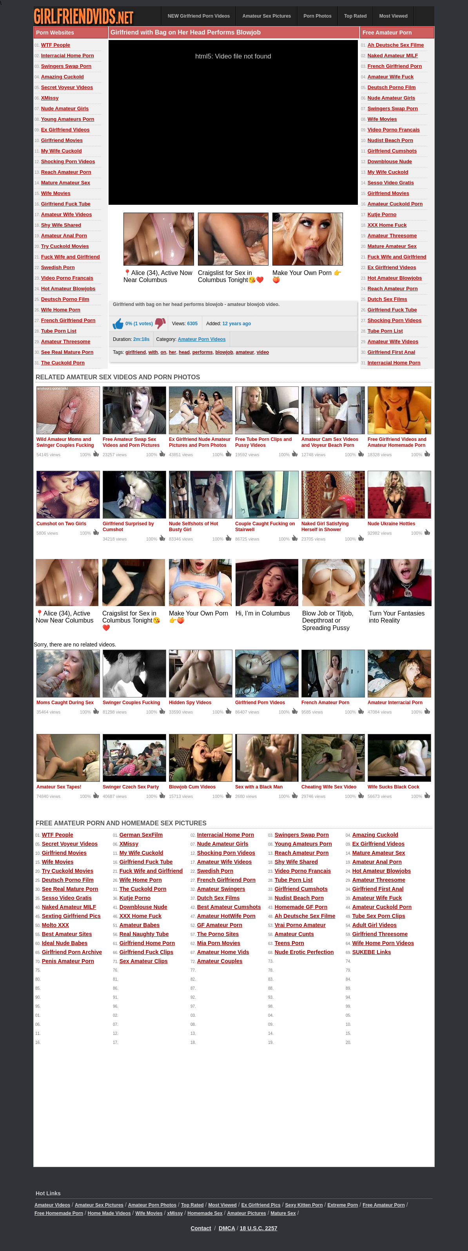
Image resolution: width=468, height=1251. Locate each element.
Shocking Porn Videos (68, 161)
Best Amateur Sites (67, 934)
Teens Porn (289, 943)
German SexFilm (141, 835)
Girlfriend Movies (62, 140)
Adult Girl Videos (374, 925)
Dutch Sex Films (387, 299)
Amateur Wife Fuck (391, 77)
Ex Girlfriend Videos (65, 130)
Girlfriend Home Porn (147, 943)
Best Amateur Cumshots (229, 907)
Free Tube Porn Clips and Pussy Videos (263, 442)
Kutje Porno (382, 214)
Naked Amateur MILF (393, 55)
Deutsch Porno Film (65, 299)
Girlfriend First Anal (391, 352)
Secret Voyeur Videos (67, 87)
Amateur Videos (52, 1205)
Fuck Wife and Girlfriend (70, 257)
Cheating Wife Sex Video (328, 787)
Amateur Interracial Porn (395, 702)
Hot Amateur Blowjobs (68, 288)
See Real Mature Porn (67, 352)
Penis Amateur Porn (68, 961)
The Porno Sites (218, 934)
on (163, 352)
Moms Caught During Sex (65, 702)
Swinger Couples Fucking (131, 702)
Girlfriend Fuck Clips (147, 952)
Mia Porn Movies (218, 943)
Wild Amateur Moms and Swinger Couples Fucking (65, 442)
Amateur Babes (140, 925)
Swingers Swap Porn (66, 66)
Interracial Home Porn (67, 55)
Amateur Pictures (246, 1213)
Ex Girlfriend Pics (261, 1205)
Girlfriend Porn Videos (260, 702)
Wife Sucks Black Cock (393, 787)
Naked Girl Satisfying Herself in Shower (325, 526)
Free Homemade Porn (58, 1213)
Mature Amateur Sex (65, 183)
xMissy (175, 1213)
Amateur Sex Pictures (266, 16)
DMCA (227, 1228)
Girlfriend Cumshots (392, 151)
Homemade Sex (204, 1213)
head (184, 352)
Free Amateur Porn (384, 1205)
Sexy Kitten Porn (304, 1205)
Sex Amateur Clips (144, 961)
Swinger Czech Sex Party (131, 787)
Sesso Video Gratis (391, 183)
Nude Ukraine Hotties (391, 523)
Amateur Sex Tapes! (59, 787)
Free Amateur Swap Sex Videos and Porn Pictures (131, 442)
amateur (245, 352)
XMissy (50, 98)
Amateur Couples (220, 961)
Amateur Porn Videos (202, 339)
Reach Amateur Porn (66, 172)
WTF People (55, 45)
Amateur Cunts (294, 934)
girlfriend (135, 352)
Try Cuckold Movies (65, 246)
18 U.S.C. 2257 (259, 1228)
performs (202, 352)
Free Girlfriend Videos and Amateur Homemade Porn (397, 442)
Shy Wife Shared (61, 225)
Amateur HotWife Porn (226, 916)
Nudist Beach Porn (390, 140)
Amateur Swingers (221, 889)
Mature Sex (283, 1213)
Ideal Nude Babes (65, 943)
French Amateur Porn (325, 702)
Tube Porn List (58, 331)
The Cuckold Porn (63, 363)
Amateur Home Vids (223, 952)
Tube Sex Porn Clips (378, 916)
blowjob (224, 352)
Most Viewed (393, 16)
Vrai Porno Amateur (300, 925)
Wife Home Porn (60, 310)
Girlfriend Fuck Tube (66, 204)
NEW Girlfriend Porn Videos (199, 16)
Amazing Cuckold (62, 77)
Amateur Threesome (66, 341)
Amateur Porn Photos (152, 1205)
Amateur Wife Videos (66, 214)
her (172, 352)
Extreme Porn (342, 1205)
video (263, 352)
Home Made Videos (109, 1213)
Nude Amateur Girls (65, 108)
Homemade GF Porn (301, 907)
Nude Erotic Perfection (304, 952)
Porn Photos (318, 16)
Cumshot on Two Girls (61, 523)
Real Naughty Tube (144, 934)
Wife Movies (56, 193)
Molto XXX (55, 925)
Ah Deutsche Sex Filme (396, 45)
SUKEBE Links (371, 952)
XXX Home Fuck (387, 225)
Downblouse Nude (390, 161)
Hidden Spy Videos (190, 702)
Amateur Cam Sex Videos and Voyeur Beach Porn (329, 442)
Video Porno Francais (67, 278)
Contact (201, 1228)
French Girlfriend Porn (68, 320)
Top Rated (355, 16)
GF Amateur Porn (219, 925)
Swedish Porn (58, 267)
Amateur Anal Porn (64, 236)
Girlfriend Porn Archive (72, 952)
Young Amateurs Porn (67, 119)
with (153, 352)
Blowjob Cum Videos (192, 787)
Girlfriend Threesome (380, 934)
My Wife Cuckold (61, 151)
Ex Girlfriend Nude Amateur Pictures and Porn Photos (199, 442)
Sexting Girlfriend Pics (71, 916)
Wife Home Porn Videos (383, 943)
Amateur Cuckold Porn (395, 204)
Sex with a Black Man (259, 787)
